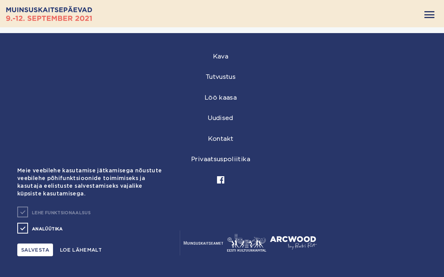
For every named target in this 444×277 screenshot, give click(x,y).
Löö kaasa (220, 97)
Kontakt (221, 138)
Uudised (220, 118)
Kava (220, 56)
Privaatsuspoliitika (220, 159)
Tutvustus (220, 76)
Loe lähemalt (81, 249)
